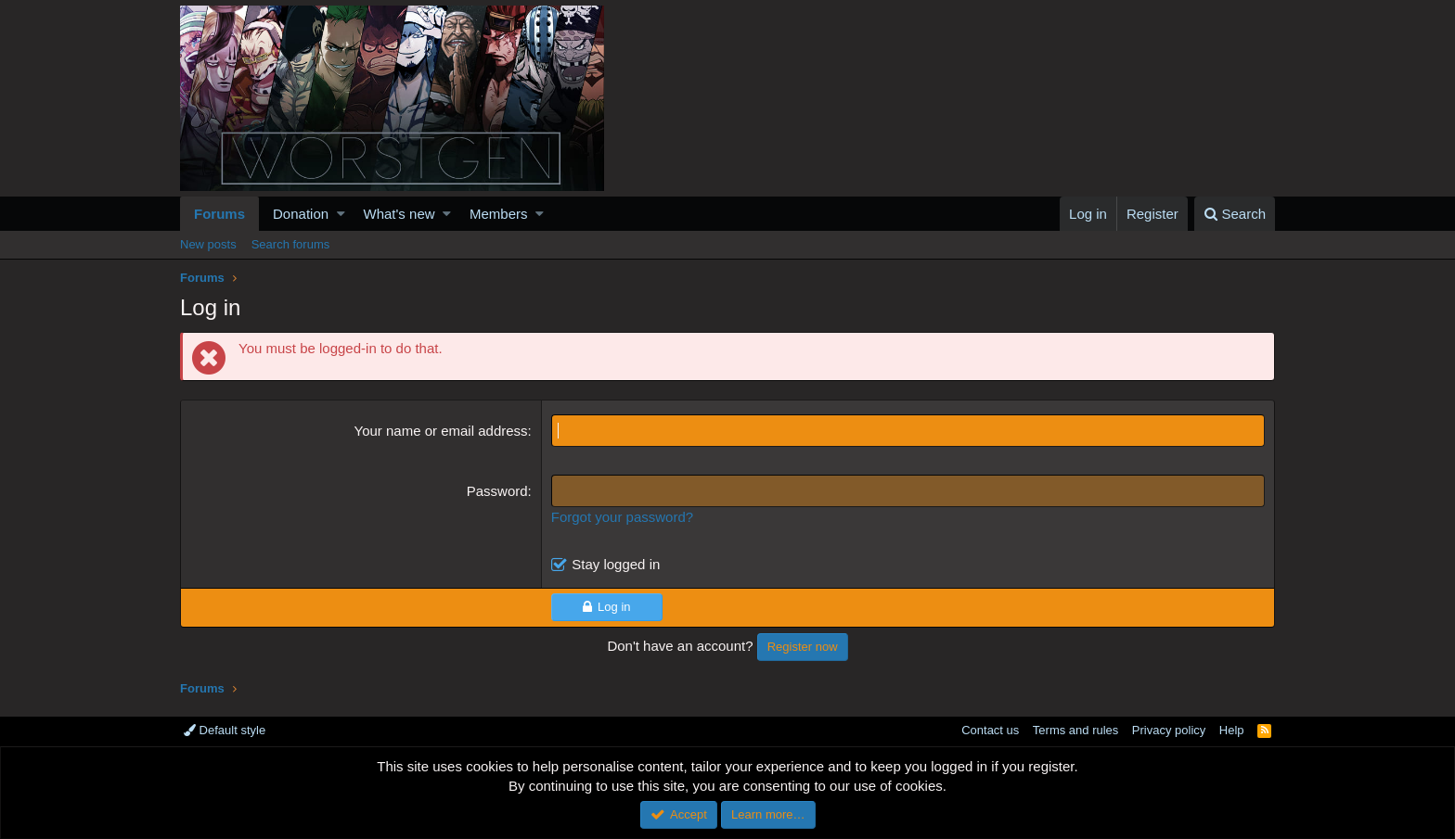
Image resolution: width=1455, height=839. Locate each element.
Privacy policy (1168, 730)
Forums (219, 214)
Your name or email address (441, 431)
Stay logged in (616, 564)
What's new (399, 214)
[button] (341, 214)
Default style (224, 730)
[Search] (1234, 214)
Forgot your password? (622, 517)
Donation (300, 214)
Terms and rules (1075, 730)
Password (497, 491)
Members (499, 214)
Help (1231, 730)
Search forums (290, 244)
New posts (208, 244)
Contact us (990, 730)
